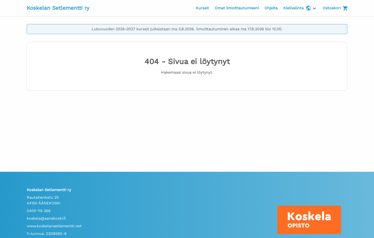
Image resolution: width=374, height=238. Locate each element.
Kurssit (202, 8)
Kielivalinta (297, 8)
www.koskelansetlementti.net (54, 226)
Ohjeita (271, 8)
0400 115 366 (39, 210)
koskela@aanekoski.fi (46, 218)
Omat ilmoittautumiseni (237, 8)
